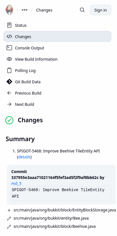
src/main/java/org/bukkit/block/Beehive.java (55, 226)
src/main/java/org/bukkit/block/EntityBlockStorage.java (65, 210)
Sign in (100, 10)
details (24, 156)
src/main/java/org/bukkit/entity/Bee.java (51, 218)
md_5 (16, 183)
